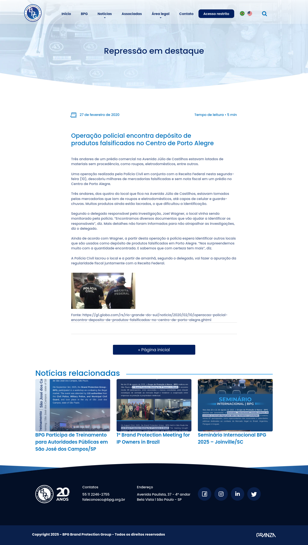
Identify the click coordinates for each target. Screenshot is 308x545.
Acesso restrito (216, 13)
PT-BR (243, 14)
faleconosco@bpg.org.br (103, 499)
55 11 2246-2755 (96, 494)
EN (250, 14)
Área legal (160, 13)
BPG (84, 13)
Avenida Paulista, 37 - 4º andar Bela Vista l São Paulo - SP (163, 497)
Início (66, 13)
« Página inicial (154, 350)
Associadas (132, 13)
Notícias (105, 13)
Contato (186, 13)
